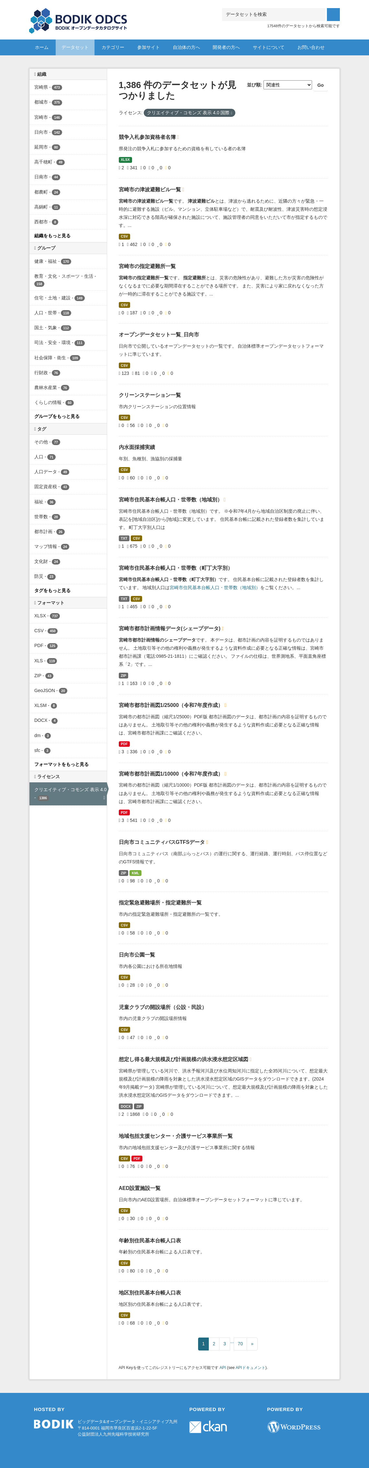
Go (321, 85)
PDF (124, 744)
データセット (75, 47)
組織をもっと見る (52, 235)
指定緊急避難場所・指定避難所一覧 (160, 902)
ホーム (42, 47)
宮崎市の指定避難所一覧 (147, 266)
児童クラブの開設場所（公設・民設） (163, 1007)
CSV (124, 236)
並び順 (254, 84)
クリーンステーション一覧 (150, 395)
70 (240, 1343)
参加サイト (148, 47)
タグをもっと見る (52, 590)
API (222, 1367)
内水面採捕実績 (137, 447)
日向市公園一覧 (137, 955)
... (232, 1341)
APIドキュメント (250, 1367)
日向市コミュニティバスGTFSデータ (163, 842)
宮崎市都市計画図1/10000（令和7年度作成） (172, 774)
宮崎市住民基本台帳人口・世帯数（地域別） (171, 499)
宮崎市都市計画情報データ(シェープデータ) (170, 628)
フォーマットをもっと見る (61, 764)
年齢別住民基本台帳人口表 (150, 1240)
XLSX (125, 160)
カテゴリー (113, 47)
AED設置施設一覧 (140, 1188)
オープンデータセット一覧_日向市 (159, 334)
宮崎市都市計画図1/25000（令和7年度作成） (172, 705)
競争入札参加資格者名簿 (148, 137)
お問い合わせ (311, 47)
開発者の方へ (226, 47)
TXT (124, 538)
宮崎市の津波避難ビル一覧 (150, 189)
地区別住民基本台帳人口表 (150, 1292)
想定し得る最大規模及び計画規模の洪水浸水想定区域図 (184, 1059)
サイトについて (269, 47)
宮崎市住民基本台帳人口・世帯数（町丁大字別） (176, 568)
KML (135, 873)
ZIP (123, 676)
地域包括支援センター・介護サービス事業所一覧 (176, 1136)
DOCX (125, 1106)
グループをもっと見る (57, 416)
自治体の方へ (186, 47)
